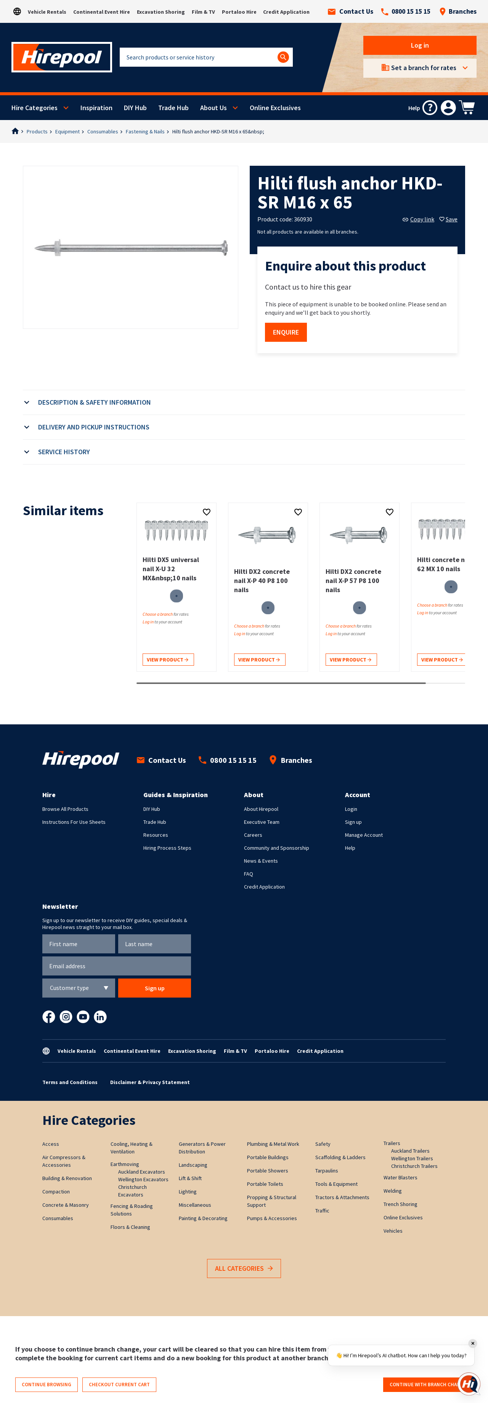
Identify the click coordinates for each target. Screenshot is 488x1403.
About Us (213, 107)
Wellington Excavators (143, 1179)
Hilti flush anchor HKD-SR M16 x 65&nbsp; (218, 131)
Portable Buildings (268, 1157)
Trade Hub (173, 107)
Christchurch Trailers (414, 1166)
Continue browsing (46, 1384)
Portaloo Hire (239, 11)
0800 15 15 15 (405, 11)
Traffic (322, 1210)
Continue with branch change (428, 1384)
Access (50, 1143)
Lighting (188, 1191)
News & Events (261, 860)
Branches (458, 11)
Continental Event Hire (101, 11)
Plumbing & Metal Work (273, 1143)
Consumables (102, 131)
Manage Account (364, 834)
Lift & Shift (190, 1178)
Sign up (353, 821)
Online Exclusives (275, 107)
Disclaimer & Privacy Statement (150, 1082)
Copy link (418, 219)
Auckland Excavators (141, 1171)
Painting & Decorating (203, 1218)
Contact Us (350, 11)
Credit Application (286, 11)
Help (350, 847)
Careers (253, 834)
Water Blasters (400, 1177)
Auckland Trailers (410, 1150)
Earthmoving (125, 1164)
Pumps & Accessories (272, 1218)
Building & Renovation (67, 1178)
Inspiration (96, 107)
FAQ (248, 873)
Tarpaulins (326, 1170)
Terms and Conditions (70, 1082)
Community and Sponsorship (276, 847)
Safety (323, 1143)
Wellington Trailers (412, 1158)
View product (167, 660)
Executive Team (261, 821)
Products (37, 131)
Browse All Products (65, 809)
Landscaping (193, 1164)
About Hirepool (261, 809)
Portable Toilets (265, 1183)
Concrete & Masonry (65, 1204)
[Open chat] (469, 1384)
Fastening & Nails (145, 131)
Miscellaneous (195, 1204)
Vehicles (393, 1230)
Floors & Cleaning (130, 1227)
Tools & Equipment (336, 1183)
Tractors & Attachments (342, 1197)
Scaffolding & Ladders (340, 1157)
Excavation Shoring (161, 11)
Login (351, 809)
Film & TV (203, 11)
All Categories (244, 1268)
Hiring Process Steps (167, 847)
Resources (155, 834)
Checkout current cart (119, 1384)
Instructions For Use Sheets (74, 821)
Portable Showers (267, 1170)
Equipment (67, 131)
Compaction (56, 1191)
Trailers (392, 1143)
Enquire (286, 332)
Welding (393, 1190)
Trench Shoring (400, 1204)
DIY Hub (135, 107)
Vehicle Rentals (47, 11)
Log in (420, 45)
